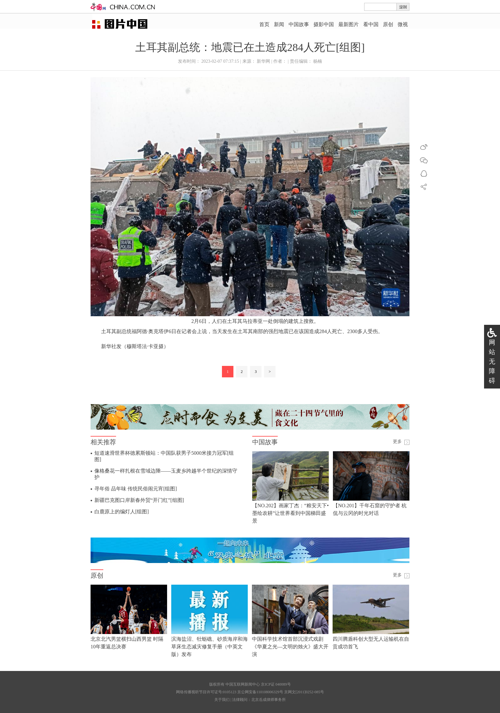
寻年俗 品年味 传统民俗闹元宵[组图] (135, 488)
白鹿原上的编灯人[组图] (121, 511)
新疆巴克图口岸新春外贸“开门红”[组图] (139, 500)
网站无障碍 (492, 361)
